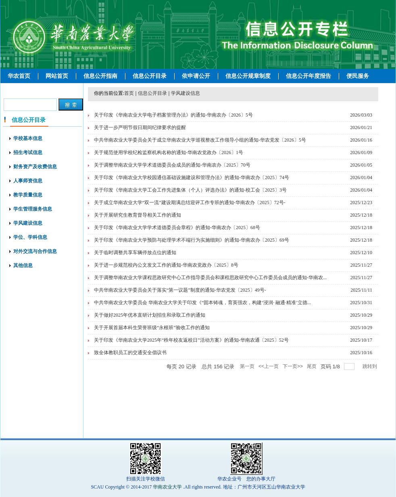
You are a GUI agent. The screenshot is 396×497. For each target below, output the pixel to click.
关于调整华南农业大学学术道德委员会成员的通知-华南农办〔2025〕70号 (172, 165)
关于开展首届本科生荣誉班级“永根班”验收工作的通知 (152, 327)
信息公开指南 (100, 76)
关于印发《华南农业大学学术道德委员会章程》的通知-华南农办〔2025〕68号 (177, 227)
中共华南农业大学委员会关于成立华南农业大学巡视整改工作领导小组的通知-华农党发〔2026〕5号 (200, 140)
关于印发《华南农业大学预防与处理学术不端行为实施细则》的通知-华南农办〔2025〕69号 (191, 240)
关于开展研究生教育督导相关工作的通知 (137, 215)
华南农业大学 (167, 487)
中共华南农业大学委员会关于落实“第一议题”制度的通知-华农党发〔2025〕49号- (180, 290)
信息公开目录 (150, 76)
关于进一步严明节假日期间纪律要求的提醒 (140, 127)
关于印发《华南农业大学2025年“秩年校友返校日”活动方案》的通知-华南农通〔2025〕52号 (191, 340)
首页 (129, 93)
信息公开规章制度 (248, 76)
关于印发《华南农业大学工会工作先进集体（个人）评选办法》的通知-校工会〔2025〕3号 (190, 190)
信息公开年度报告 (308, 76)
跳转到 (370, 366)
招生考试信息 (27, 152)
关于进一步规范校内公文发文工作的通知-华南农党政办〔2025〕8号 (166, 265)
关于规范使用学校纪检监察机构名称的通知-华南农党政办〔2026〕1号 (168, 152)
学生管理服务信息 (32, 209)
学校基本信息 (27, 138)
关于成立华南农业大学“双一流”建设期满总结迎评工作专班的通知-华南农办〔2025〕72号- (190, 202)
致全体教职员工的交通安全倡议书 (130, 352)
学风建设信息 (27, 223)
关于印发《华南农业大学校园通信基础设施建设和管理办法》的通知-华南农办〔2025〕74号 (191, 177)
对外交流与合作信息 (35, 251)
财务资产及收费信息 (35, 166)
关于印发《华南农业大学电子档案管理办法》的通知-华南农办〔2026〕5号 (173, 115)
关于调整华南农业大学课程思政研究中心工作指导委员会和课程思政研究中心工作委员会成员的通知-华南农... (210, 277)
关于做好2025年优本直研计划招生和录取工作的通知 (149, 315)
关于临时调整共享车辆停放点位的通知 (135, 252)
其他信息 (23, 265)
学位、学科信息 (30, 237)
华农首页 (19, 76)
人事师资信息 (27, 181)
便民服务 (357, 76)
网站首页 (57, 76)
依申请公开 (196, 76)
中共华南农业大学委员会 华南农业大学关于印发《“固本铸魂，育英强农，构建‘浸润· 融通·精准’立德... (202, 302)
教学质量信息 (27, 195)
